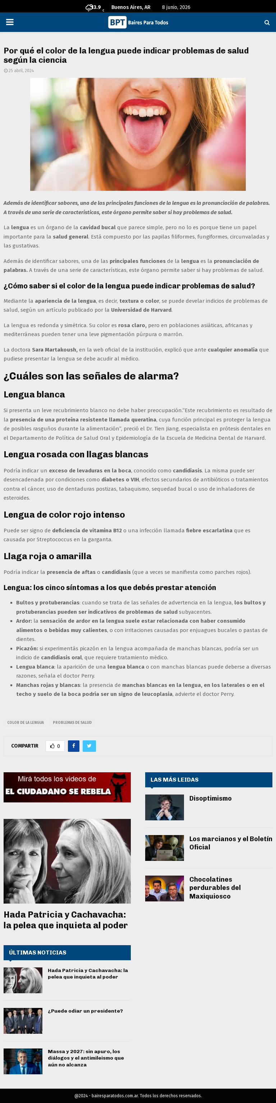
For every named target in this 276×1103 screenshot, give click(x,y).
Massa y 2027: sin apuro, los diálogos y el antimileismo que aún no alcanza (86, 1057)
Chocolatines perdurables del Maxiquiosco (215, 888)
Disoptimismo (210, 798)
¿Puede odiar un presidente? (85, 1011)
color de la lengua (25, 723)
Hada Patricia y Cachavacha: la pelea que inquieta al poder (66, 919)
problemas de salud (72, 723)
